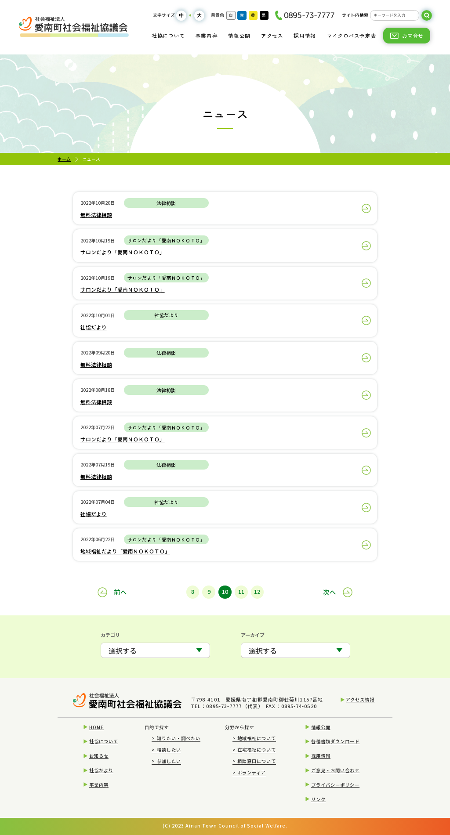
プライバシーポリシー (335, 784)
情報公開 (239, 35)
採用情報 (305, 35)
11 (241, 592)
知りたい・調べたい (176, 738)
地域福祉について (254, 738)
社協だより (101, 770)
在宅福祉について (254, 749)
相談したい (166, 749)
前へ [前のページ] (120, 591)
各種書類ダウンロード (335, 741)
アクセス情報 (360, 699)
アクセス (272, 35)
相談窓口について (254, 761)
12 (257, 592)
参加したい (166, 761)
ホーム (64, 159)
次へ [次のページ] (329, 591)
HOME (96, 727)
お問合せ (412, 35)
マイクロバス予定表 (351, 35)
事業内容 (207, 35)
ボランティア (249, 772)
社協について (168, 35)
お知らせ (99, 755)
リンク (318, 799)
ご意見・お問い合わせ (335, 770)
